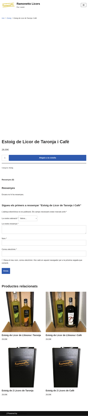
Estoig (9, 18)
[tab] (8, 179)
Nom (4, 238)
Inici (3, 18)
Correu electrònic (9, 249)
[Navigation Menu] (83, 5)
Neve (4, 414)
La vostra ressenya (10, 224)
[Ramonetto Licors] (21, 5)
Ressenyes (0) (8, 180)
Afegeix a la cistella (47, 158)
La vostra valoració (10, 218)
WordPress (22, 414)
